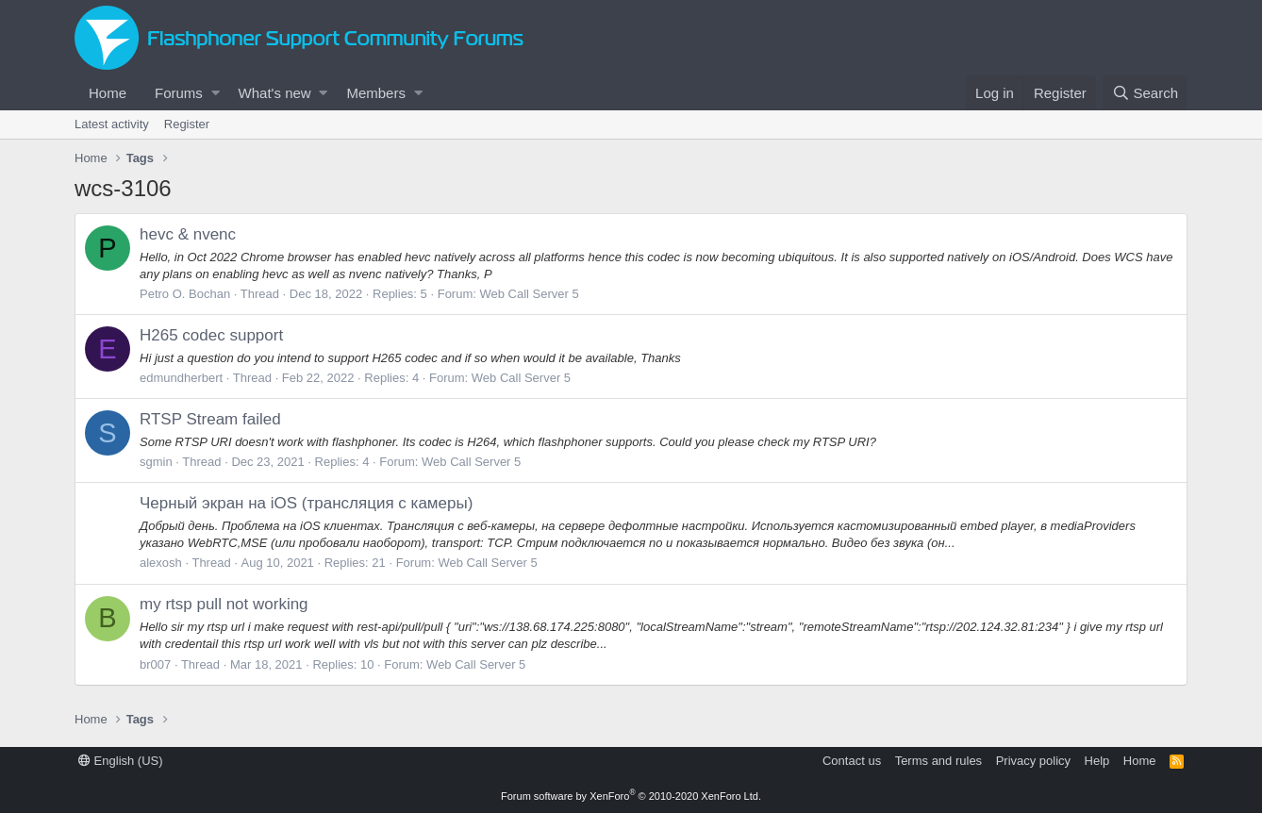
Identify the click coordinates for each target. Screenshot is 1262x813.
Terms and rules (938, 761)
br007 (155, 664)
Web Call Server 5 (528, 294)
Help (1097, 761)
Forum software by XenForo (631, 796)
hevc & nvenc (188, 234)
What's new (275, 93)
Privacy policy (1033, 761)
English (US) (120, 761)
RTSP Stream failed (210, 419)
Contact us (851, 761)
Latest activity (112, 124)
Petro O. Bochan (185, 294)
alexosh (161, 563)
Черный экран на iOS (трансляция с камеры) (306, 503)
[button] (215, 92)
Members (376, 93)
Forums (179, 93)
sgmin (156, 462)
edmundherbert (181, 378)
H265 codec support (211, 335)
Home (107, 93)
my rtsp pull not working (224, 604)
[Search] (1145, 92)
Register (186, 124)
